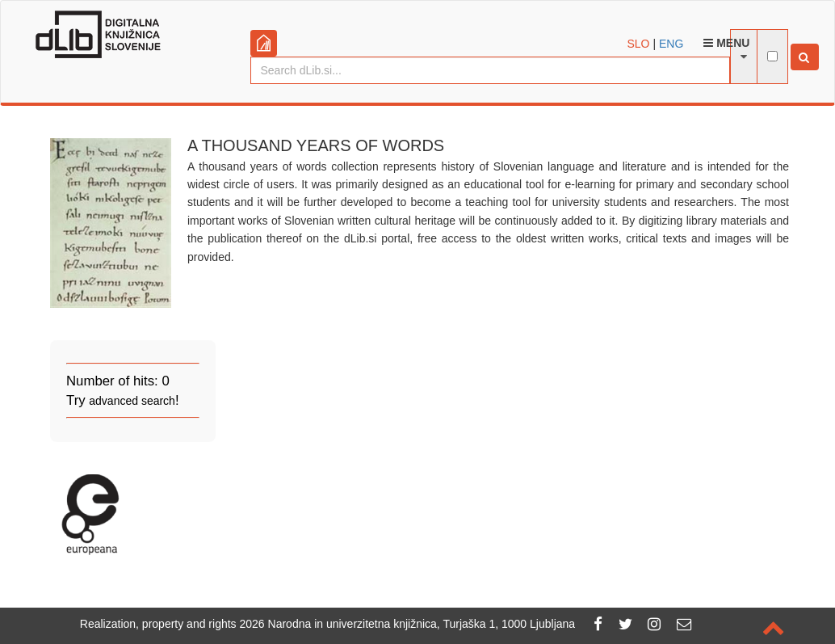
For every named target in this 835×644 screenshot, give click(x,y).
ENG (671, 43)
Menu (726, 42)
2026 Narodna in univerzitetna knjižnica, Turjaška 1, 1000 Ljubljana (408, 623)
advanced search (132, 400)
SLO (638, 43)
